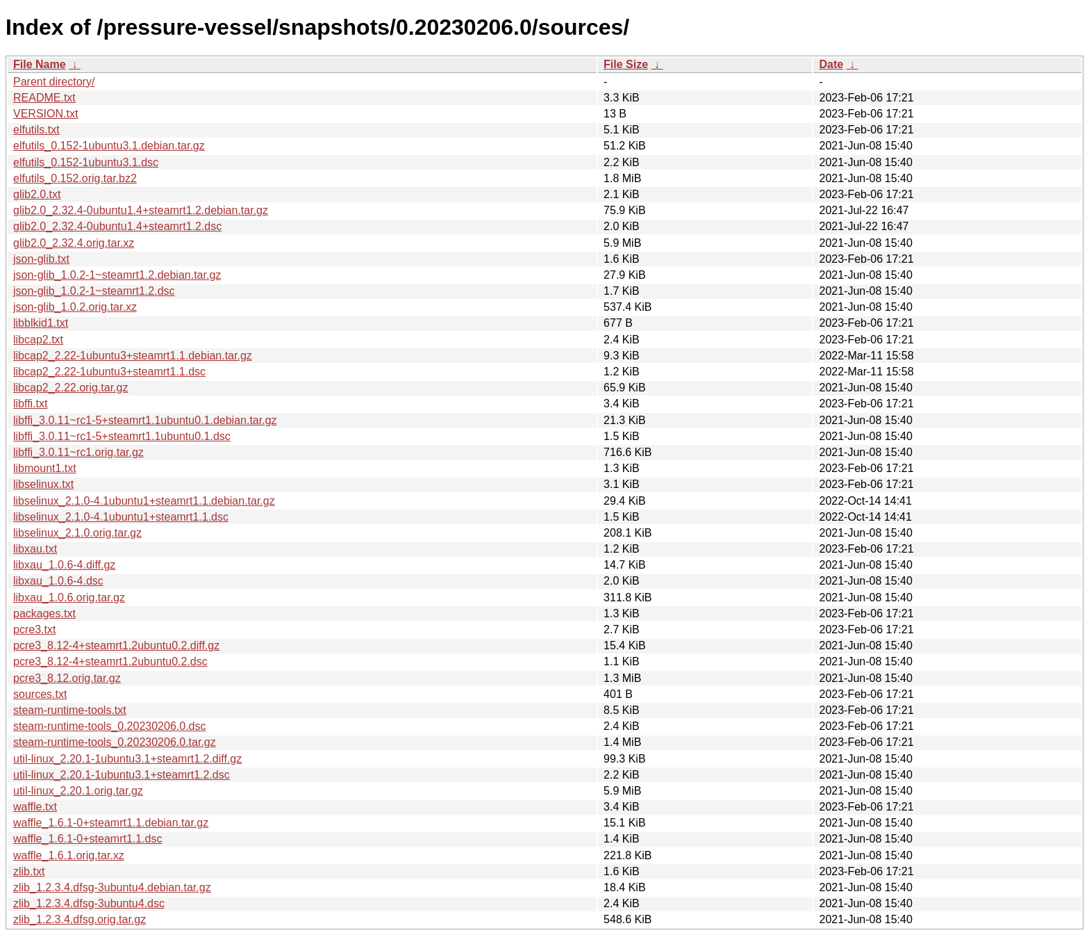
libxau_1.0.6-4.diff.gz (64, 565)
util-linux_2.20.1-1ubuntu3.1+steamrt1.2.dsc (121, 775)
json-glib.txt (41, 259)
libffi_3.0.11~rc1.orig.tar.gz (78, 452)
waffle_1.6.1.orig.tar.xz (68, 855)
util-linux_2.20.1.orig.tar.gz (78, 791)
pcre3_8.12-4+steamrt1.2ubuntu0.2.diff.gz (116, 645)
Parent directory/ (53, 82)
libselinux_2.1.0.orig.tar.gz (77, 533)
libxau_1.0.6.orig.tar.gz (69, 597)
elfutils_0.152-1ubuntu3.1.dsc (85, 162)
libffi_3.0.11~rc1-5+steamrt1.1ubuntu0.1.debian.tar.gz (145, 420)
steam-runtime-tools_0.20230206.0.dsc (109, 726)
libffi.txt (30, 403)
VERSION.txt (45, 114)
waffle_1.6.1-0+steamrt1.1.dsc (88, 839)
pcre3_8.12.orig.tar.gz (67, 678)
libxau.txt (35, 549)
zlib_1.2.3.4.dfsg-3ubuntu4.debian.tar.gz (112, 887)
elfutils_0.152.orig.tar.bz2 (75, 178)
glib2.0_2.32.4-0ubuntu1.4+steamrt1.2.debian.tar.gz (140, 210)
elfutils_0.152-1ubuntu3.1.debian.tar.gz (109, 146)
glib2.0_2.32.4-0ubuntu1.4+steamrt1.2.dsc (117, 226)
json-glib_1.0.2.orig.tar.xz (75, 307)
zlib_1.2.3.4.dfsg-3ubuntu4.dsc (89, 903)
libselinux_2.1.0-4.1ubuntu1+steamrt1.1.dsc (120, 517)
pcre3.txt (34, 629)
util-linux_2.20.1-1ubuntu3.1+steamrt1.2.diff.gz (127, 759)
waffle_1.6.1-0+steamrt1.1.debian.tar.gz (110, 823)
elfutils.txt (36, 130)
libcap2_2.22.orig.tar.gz (70, 387)
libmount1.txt (44, 468)
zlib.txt (28, 871)
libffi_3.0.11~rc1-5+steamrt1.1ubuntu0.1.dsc (122, 436)
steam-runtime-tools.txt (69, 710)
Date (831, 64)
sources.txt (40, 694)
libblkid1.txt (40, 323)
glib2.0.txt (36, 194)
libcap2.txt (38, 339)
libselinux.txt (43, 484)
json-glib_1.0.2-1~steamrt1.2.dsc (94, 291)
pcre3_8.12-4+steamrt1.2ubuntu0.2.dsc (110, 661)
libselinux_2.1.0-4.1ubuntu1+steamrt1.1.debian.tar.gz (144, 501)
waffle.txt (35, 807)
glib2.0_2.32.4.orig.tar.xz (73, 243)
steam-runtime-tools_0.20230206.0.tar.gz (114, 742)
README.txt (44, 98)
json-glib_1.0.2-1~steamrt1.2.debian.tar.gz (117, 275)
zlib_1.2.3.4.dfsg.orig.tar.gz (79, 919)
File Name (39, 64)
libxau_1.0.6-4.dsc (58, 581)
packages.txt (44, 613)
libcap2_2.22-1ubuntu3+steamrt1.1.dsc (109, 371)
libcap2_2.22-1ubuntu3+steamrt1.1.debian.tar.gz (132, 355)
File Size (626, 64)
